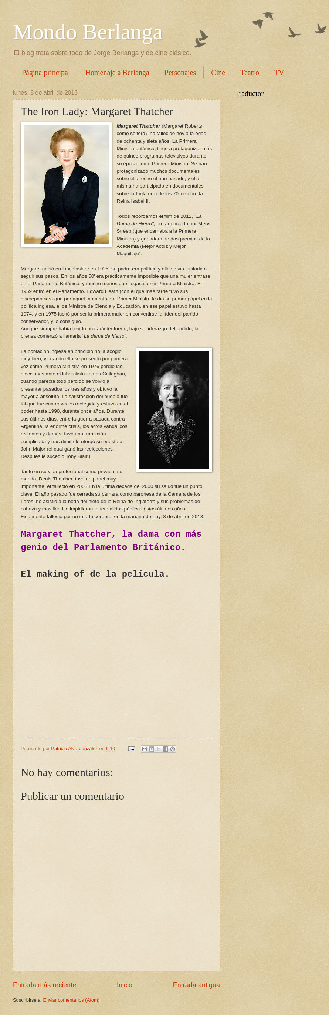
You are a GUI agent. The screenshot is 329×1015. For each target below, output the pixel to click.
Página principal (46, 72)
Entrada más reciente (44, 985)
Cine (218, 72)
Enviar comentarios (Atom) (71, 1000)
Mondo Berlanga (88, 32)
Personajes (180, 72)
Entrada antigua (196, 985)
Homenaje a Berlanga (117, 72)
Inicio (124, 985)
